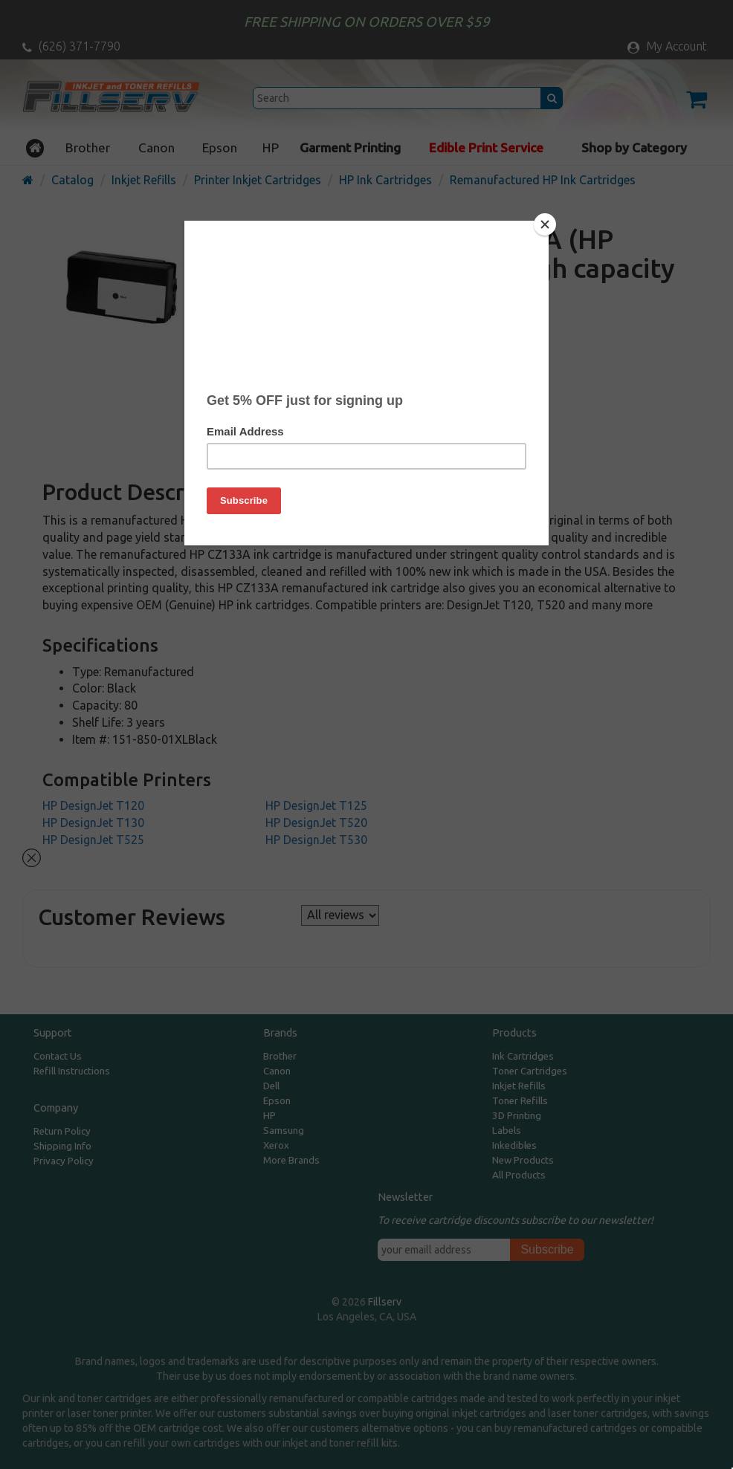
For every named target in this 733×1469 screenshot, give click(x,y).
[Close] (545, 224)
